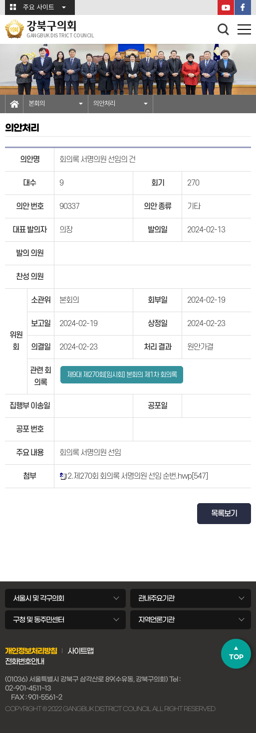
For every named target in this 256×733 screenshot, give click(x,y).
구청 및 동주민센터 (38, 619)
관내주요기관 (156, 598)
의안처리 (104, 104)
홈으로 (14, 104)
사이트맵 (80, 651)
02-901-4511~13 (28, 688)
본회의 (36, 104)
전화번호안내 (24, 661)
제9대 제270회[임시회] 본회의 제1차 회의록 (122, 374)
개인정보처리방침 (31, 651)
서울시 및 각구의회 (38, 598)
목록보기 (224, 513)
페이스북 (243, 7)
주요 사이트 (38, 7)
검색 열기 (223, 29)
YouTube (226, 7)
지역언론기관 (156, 619)
